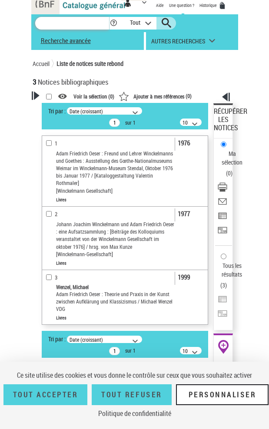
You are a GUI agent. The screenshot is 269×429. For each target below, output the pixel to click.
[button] (114, 23)
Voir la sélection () (93, 96)
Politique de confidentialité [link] (134, 413)
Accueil (41, 63)
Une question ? (181, 5)
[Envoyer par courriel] (222, 204)
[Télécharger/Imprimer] (222, 190)
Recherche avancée (66, 40)
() (155, 95)
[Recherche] (72, 23)
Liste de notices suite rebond (89, 63)
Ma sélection (232, 157)
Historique (208, 5)
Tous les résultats (232, 269)
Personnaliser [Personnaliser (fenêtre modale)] (222, 394)
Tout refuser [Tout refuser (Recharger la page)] (131, 394)
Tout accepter (45, 394)
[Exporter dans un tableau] (222, 218)
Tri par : (57, 111)
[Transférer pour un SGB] (222, 233)
